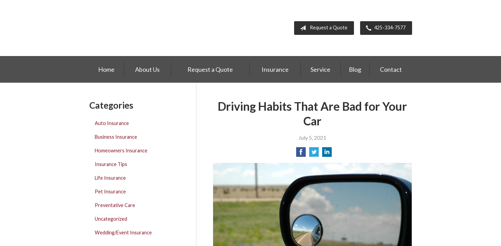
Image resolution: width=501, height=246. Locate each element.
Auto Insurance (112, 123)
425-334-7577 (384, 28)
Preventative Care (115, 205)
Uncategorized (111, 219)
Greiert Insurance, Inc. (134, 28)
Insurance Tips (111, 164)
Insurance (275, 69)
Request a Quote (322, 28)
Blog (355, 69)
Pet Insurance (110, 191)
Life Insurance (110, 178)
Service (320, 69)
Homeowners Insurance (121, 150)
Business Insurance (116, 137)
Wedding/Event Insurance (123, 232)
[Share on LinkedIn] (327, 154)
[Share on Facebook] (301, 154)
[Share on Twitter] (314, 154)
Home (106, 69)
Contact (391, 69)
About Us (147, 69)
